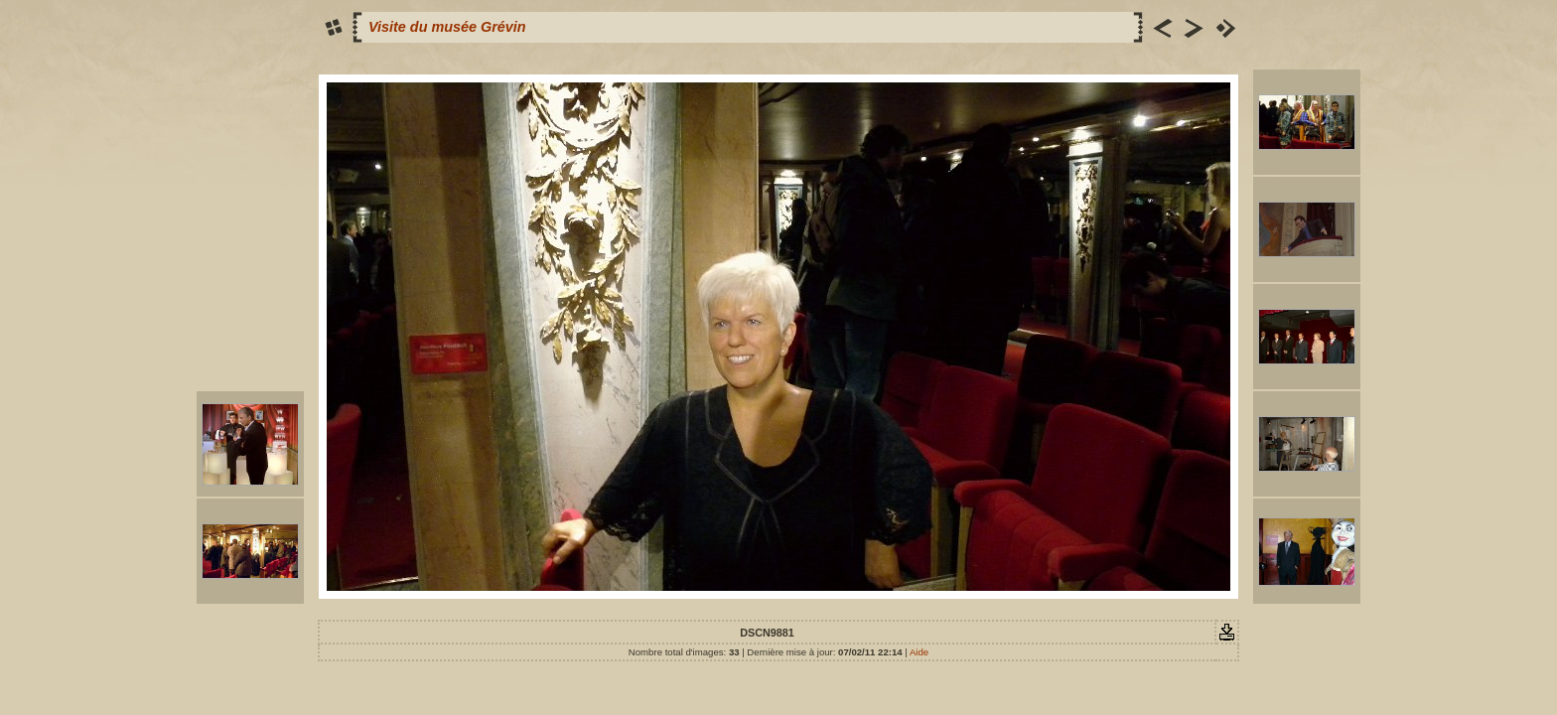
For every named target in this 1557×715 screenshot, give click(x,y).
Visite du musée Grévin (447, 27)
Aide (919, 651)
